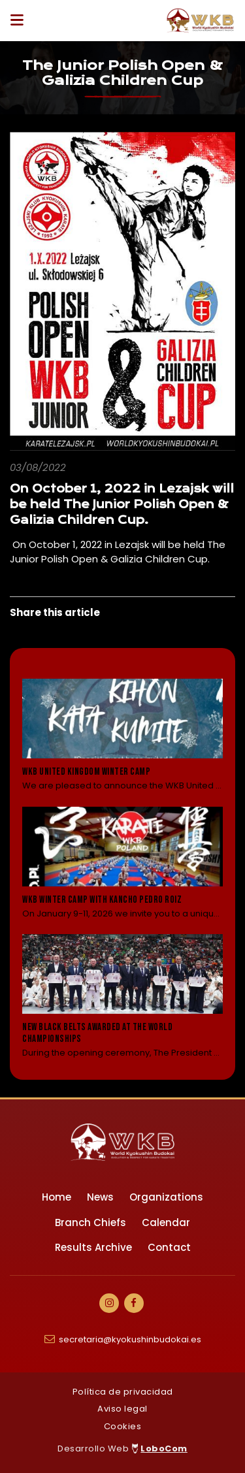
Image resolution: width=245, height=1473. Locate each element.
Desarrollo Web (122, 1448)
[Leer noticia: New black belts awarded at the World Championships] (122, 997)
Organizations (166, 1197)
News (100, 1197)
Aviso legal (122, 1408)
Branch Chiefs (90, 1222)
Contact (169, 1247)
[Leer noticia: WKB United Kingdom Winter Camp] (122, 735)
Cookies (123, 1426)
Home (56, 1197)
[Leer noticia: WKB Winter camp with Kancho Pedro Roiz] (122, 863)
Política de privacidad (123, 1391)
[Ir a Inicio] (200, 20)
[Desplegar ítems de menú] (20, 20)
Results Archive (93, 1247)
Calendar (166, 1222)
